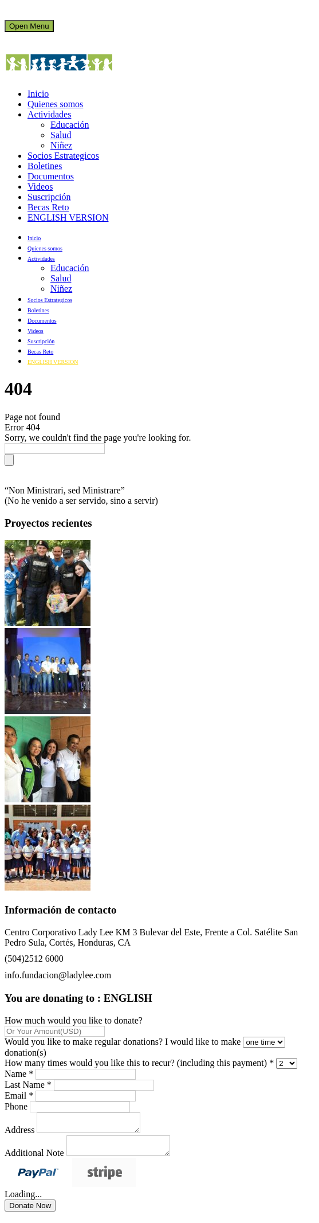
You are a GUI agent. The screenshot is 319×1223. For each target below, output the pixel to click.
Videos (40, 186)
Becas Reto (48, 207)
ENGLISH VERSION (67, 217)
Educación (69, 125)
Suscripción (49, 197)
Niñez (61, 145)
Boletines (44, 166)
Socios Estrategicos (63, 155)
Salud (60, 135)
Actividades (49, 114)
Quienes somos (55, 104)
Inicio (38, 94)
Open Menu (29, 26)
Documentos (50, 176)
